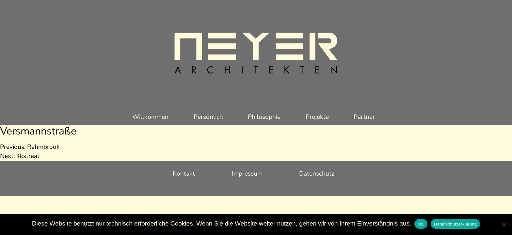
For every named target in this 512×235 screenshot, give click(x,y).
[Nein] (504, 224)
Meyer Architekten (256, 54)
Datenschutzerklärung (455, 224)
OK (421, 224)
